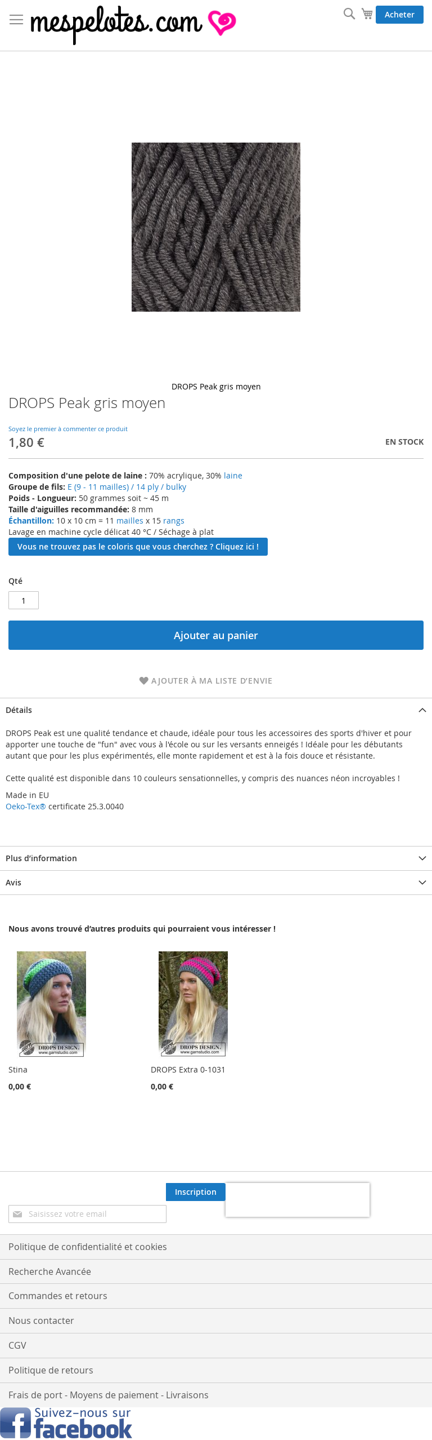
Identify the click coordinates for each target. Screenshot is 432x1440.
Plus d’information (41, 858)
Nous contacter (41, 1320)
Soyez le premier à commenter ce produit (68, 428)
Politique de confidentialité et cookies (87, 1246)
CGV (17, 1345)
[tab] (216, 710)
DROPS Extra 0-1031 (188, 1069)
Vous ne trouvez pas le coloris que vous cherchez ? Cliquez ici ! (138, 546)
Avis (13, 882)
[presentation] (298, 1200)
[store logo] (134, 25)
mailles (128, 520)
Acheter (400, 14)
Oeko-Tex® (26, 806)
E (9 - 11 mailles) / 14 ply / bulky (127, 486)
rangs (172, 520)
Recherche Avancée (49, 1271)
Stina (18, 1069)
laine (232, 475)
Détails (19, 710)
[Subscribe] (196, 1192)
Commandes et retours (57, 1296)
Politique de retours (50, 1370)
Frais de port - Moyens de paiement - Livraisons (108, 1395)
